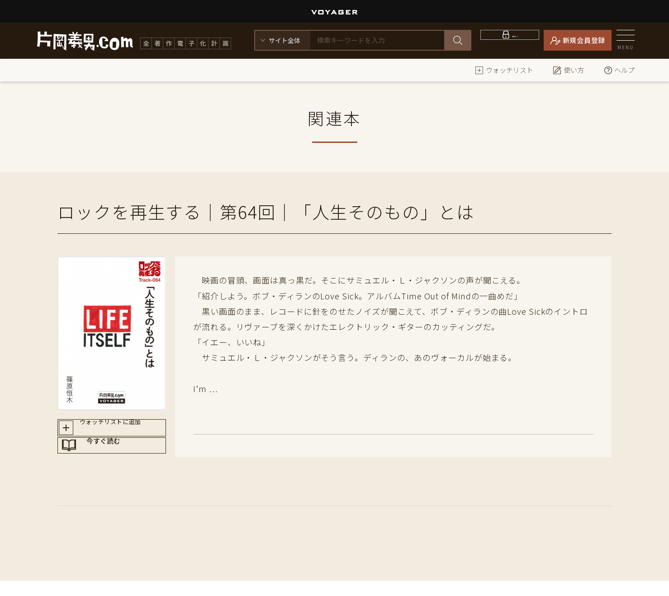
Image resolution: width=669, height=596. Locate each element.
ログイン (515, 40)
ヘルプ (619, 70)
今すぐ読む (120, 462)
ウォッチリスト (504, 70)
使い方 (568, 70)
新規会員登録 (584, 40)
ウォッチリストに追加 (120, 430)
